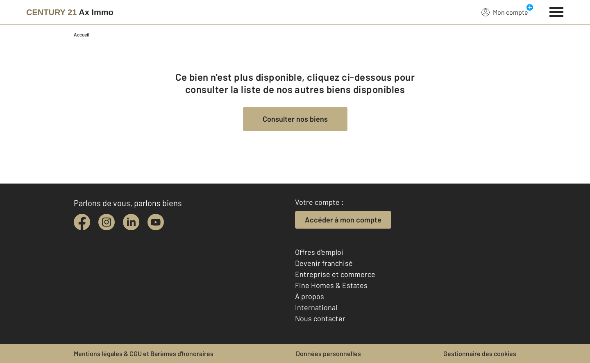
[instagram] (106, 222)
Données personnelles (328, 353)
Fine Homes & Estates (331, 285)
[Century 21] (69, 12)
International (316, 307)
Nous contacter (320, 318)
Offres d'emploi (319, 251)
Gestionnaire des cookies (479, 353)
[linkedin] (131, 222)
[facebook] (82, 222)
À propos (309, 296)
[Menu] (556, 11)
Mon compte (504, 11)
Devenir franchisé (324, 263)
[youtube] (156, 222)
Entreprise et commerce (335, 274)
